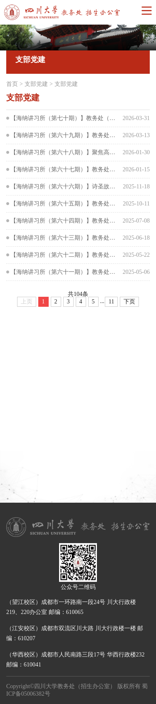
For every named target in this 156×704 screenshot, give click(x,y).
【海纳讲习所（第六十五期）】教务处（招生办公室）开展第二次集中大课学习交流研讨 (65, 203)
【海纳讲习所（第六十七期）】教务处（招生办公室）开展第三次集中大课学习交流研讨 (65, 169)
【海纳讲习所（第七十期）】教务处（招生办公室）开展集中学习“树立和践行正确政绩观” (65, 118)
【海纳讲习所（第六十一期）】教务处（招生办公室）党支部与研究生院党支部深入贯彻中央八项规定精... (65, 272)
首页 (12, 84)
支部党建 (36, 84)
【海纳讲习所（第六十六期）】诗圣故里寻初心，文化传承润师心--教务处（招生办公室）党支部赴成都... (65, 186)
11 (111, 301)
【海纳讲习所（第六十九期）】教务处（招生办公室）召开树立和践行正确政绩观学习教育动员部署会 (65, 135)
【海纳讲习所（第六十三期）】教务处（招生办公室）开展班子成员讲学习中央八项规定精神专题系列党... (65, 238)
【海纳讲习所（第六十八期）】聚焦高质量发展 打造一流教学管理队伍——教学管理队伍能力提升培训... (65, 152)
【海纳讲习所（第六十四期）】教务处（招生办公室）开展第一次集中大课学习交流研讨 (65, 221)
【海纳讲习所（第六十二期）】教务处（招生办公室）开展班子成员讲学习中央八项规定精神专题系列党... (65, 255)
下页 (129, 301)
